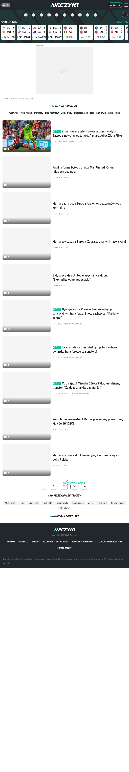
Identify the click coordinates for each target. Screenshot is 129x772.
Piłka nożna (26, 113)
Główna (6, 98)
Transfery (38, 113)
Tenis (22, 503)
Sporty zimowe (118, 503)
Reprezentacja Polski (84, 113)
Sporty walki (62, 503)
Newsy (14, 98)
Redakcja (23, 541)
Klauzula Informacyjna (110, 541)
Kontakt (11, 541)
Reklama (35, 541)
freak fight (47, 503)
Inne (117, 113)
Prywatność (62, 541)
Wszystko (13, 113)
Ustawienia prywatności (83, 541)
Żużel (90, 503)
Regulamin (47, 541)
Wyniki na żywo (9, 21)
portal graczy (64, 548)
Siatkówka (101, 113)
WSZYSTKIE (122, 21)
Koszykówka (77, 503)
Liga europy (66, 113)
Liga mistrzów (52, 113)
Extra (110, 113)
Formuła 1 (102, 503)
